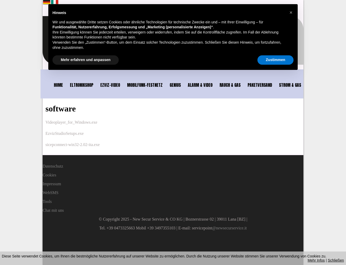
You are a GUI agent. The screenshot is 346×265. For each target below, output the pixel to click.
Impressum (52, 184)
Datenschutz (53, 166)
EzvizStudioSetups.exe (64, 133)
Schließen (336, 260)
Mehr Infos (316, 260)
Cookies (49, 175)
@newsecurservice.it (229, 228)
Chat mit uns (53, 210)
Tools (47, 201)
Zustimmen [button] (275, 60)
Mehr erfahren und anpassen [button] (85, 60)
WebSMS (50, 192)
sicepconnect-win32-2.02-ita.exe (72, 144)
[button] (291, 12)
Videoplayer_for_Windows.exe (71, 122)
